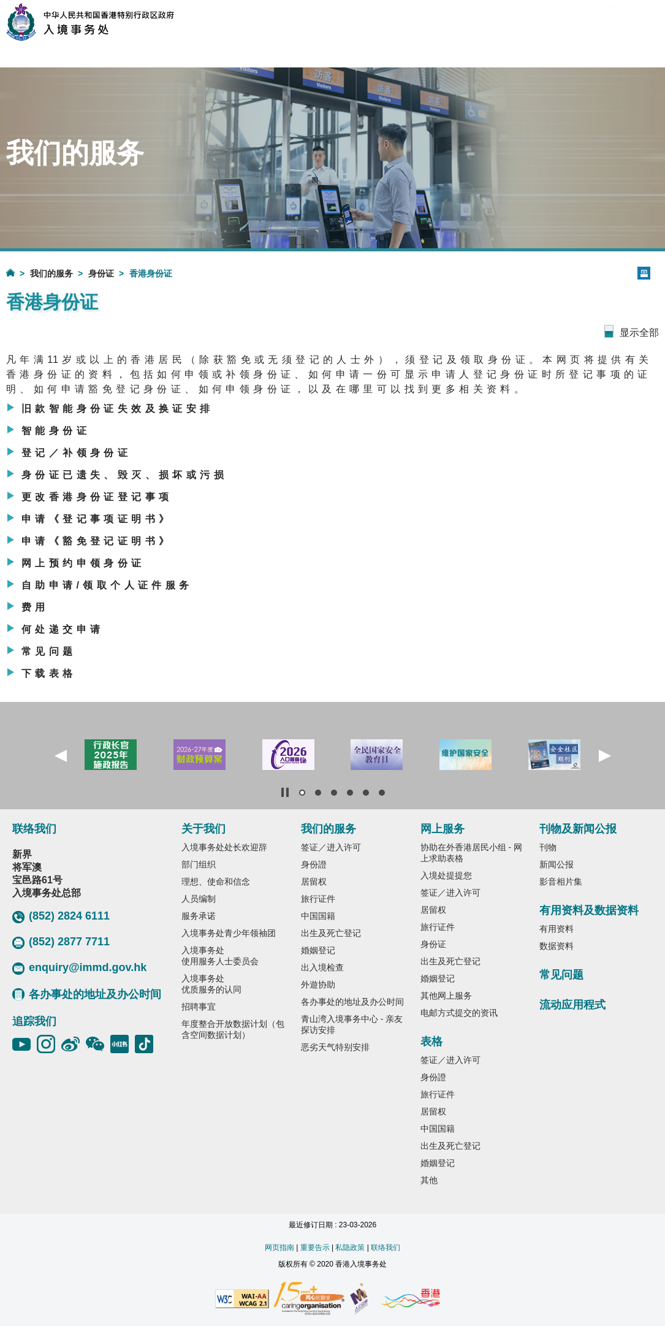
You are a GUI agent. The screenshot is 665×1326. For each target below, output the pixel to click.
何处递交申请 (62, 629)
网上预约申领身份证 (83, 563)
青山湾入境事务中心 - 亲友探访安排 (352, 1024)
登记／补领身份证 (76, 453)
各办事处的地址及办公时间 (86, 994)
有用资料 (556, 929)
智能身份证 (55, 430)
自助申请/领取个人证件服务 (107, 585)
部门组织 (198, 864)
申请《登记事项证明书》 (96, 519)
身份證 (314, 864)
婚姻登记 (318, 950)
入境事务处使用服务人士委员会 (220, 955)
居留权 (314, 881)
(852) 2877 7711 (61, 942)
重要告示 (315, 1247)
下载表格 (49, 673)
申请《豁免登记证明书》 (96, 541)
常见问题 (49, 651)
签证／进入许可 (331, 847)
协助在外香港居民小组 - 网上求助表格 (471, 852)
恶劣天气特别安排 (335, 1047)
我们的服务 (51, 273)
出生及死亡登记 (331, 933)
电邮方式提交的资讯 (459, 1013)
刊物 (548, 847)
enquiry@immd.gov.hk (79, 968)
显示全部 (639, 332)
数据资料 (556, 946)
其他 (429, 1180)
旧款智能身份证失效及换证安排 (117, 408)
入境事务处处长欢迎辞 (224, 847)
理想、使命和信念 (215, 881)
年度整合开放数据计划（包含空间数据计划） (232, 1029)
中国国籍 (318, 916)
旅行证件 (318, 899)
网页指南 (279, 1247)
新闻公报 (556, 864)
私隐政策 (350, 1247)
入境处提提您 (446, 875)
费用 (35, 607)
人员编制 (198, 899)
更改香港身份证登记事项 (96, 497)
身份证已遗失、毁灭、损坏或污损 (124, 475)
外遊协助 (318, 984)
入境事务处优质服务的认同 (211, 984)
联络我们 (385, 1247)
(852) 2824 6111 (61, 916)
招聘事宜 (198, 1007)
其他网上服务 (446, 995)
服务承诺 (198, 916)
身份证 (101, 273)
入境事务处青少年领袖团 (228, 933)
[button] (61, 756)
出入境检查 (322, 967)
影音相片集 (560, 881)
